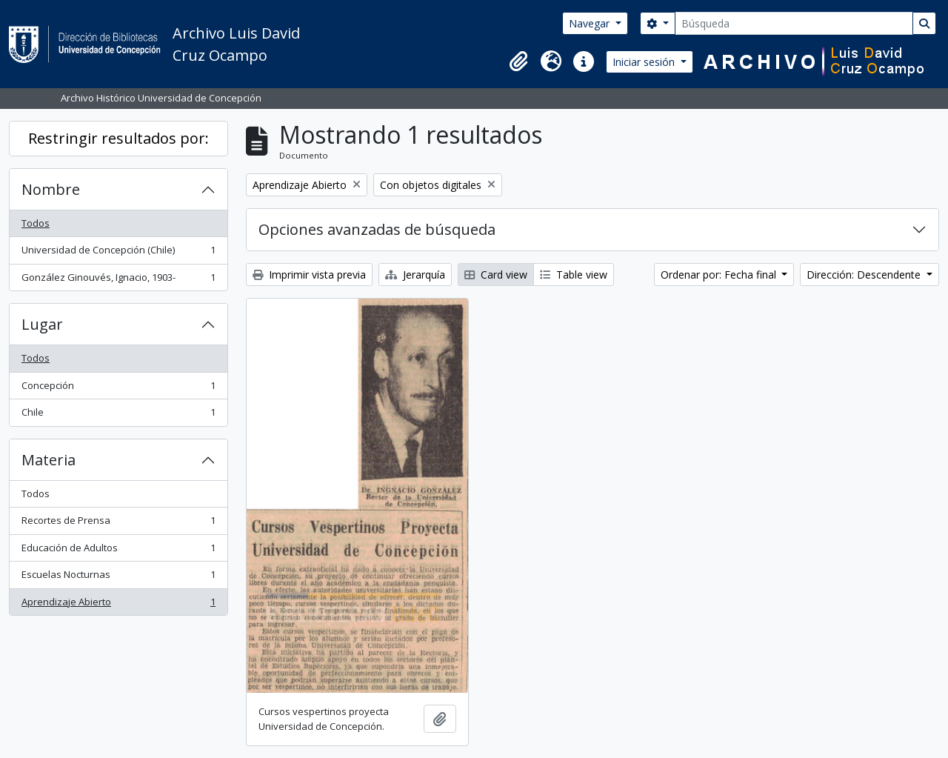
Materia (48, 460)
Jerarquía (415, 274)
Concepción (118, 389)
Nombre (50, 189)
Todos (35, 223)
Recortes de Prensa (118, 523)
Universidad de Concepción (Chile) (118, 253)
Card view (495, 274)
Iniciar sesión (645, 62)
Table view (573, 274)
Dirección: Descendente (865, 274)
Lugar (42, 324)
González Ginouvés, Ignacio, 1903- (118, 280)
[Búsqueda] (794, 23)
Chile (118, 415)
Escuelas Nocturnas (118, 578)
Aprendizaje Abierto (118, 605)
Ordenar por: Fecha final (720, 274)
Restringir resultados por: (118, 138)
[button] (518, 61)
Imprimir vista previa (309, 274)
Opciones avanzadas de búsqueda (376, 229)
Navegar (590, 23)
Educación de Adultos (118, 551)
